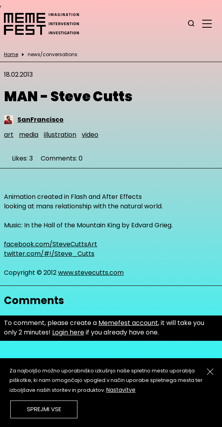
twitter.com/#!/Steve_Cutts (49, 253)
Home (11, 54)
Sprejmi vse (44, 409)
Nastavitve (120, 390)
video (90, 134)
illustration (60, 134)
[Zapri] (210, 372)
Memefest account (128, 322)
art (8, 134)
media (28, 134)
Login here (68, 332)
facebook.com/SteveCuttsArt (50, 244)
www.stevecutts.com (91, 272)
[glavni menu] (207, 23)
